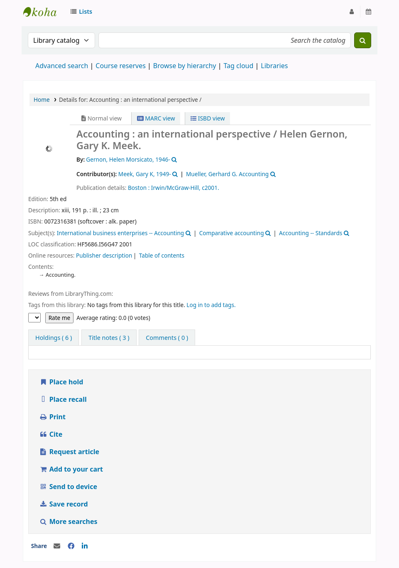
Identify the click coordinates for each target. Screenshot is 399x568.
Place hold (61, 381)
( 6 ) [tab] (53, 338)
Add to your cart (71, 469)
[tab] (108, 337)
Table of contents (161, 255)
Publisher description (104, 255)
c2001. (210, 188)
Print (52, 416)
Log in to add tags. (210, 305)
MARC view (156, 118)
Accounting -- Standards (310, 233)
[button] (82, 12)
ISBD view (208, 118)
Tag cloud (238, 65)
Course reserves (120, 65)
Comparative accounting (231, 233)
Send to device (68, 486)
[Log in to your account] (352, 12)
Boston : (138, 188)
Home (42, 99)
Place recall (63, 399)
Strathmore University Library (44, 11)
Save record (64, 504)
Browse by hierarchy (184, 65)
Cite (50, 434)
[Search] (362, 40)
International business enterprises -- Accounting (120, 233)
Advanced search (61, 65)
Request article (69, 451)
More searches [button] (69, 521)
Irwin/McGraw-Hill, (176, 188)
